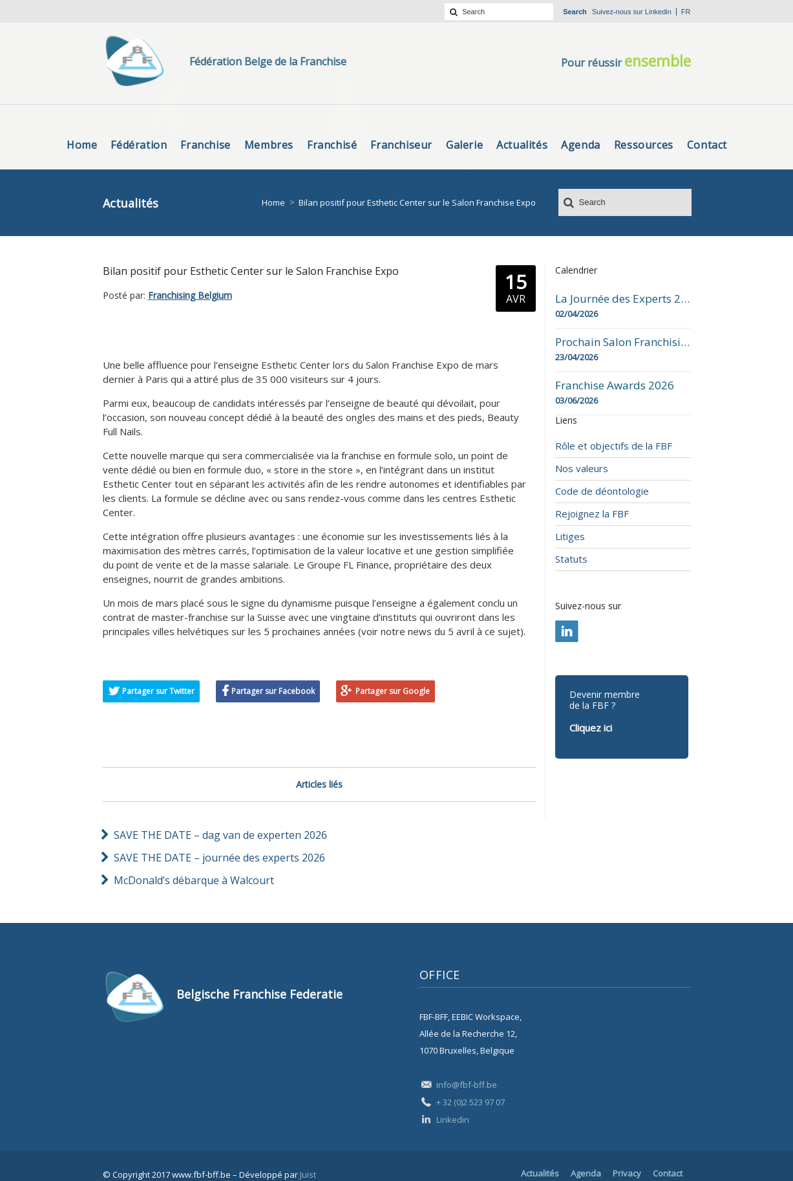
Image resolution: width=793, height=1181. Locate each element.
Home (273, 202)
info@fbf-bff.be (466, 1084)
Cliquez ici (590, 727)
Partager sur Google (392, 691)
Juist (308, 1174)
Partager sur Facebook (273, 691)
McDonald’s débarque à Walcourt (194, 880)
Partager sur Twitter (158, 691)
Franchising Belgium (190, 295)
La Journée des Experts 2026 (623, 299)
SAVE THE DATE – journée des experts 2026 (219, 857)
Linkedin (658, 12)
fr (686, 12)
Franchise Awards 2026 (614, 385)
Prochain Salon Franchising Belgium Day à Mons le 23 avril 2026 (623, 342)
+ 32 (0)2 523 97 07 (470, 1102)
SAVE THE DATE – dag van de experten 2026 (220, 835)
